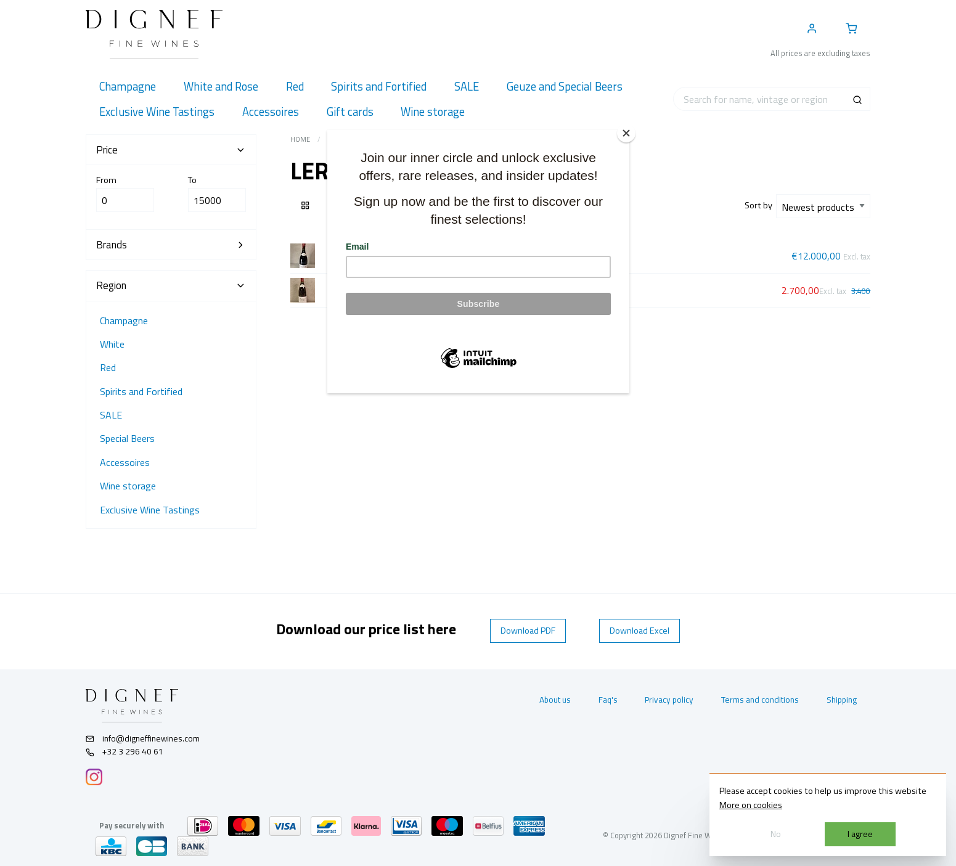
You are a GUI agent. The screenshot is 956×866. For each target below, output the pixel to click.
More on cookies (750, 805)
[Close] (626, 133)
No (775, 834)
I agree (860, 834)
